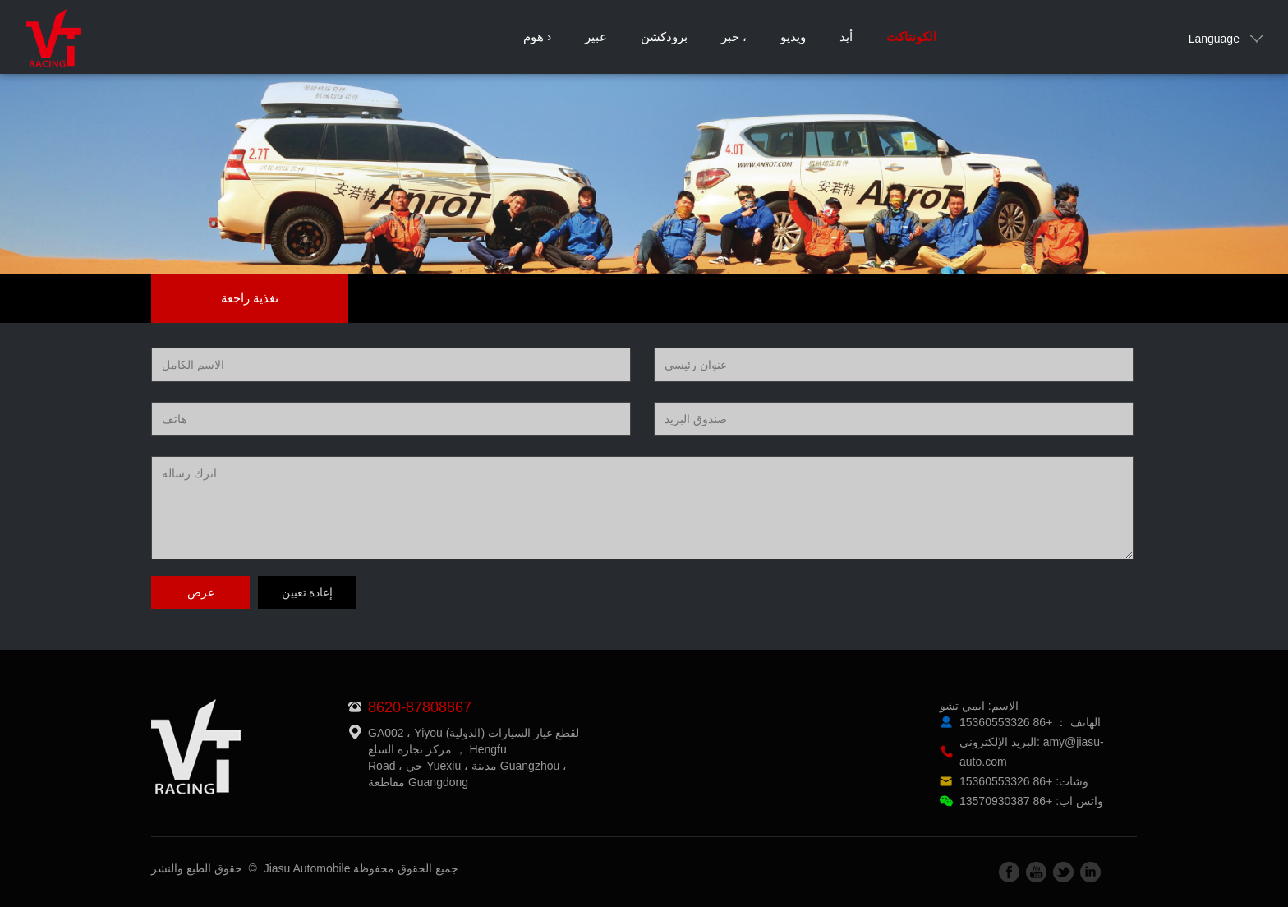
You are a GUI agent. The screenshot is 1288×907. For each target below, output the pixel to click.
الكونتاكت (911, 37)
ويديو (793, 37)
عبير (596, 37)
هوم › (537, 37)
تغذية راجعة (249, 298)
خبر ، (734, 37)
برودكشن (664, 37)
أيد (846, 37)
